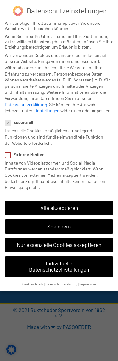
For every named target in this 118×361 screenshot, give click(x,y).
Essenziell (21, 122)
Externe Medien (27, 154)
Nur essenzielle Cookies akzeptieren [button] (59, 244)
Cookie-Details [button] (32, 284)
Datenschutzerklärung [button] (61, 284)
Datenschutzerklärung (26, 104)
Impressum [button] (87, 284)
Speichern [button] (59, 226)
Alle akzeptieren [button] (59, 207)
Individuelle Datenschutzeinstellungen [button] (59, 266)
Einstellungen (46, 110)
